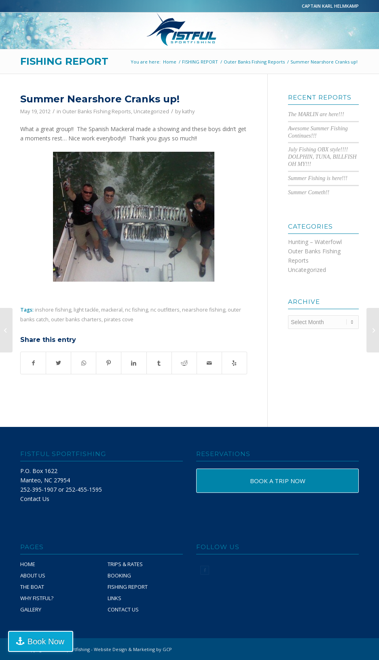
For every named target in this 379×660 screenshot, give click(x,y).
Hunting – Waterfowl (315, 242)
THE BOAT (32, 586)
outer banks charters (76, 319)
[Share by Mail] (209, 363)
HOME (27, 564)
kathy (188, 111)
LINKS (114, 598)
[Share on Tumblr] (159, 363)
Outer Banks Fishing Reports (96, 111)
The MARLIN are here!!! (316, 114)
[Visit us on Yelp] (234, 363)
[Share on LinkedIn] (133, 363)
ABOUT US (32, 575)
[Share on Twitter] (58, 363)
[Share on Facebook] (33, 363)
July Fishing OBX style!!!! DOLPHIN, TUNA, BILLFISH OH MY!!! (322, 156)
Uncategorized (151, 111)
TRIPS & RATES (125, 564)
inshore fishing (53, 309)
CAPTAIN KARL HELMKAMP (330, 6)
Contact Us (34, 499)
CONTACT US (123, 609)
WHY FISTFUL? (36, 598)
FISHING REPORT (64, 61)
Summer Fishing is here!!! (317, 178)
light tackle (86, 309)
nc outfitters (165, 309)
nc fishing (136, 309)
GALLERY (30, 609)
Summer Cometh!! (308, 192)
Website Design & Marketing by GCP (133, 649)
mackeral (112, 309)
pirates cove (118, 319)
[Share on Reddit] (184, 363)
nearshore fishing (203, 309)
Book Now (46, 641)
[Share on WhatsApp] (83, 363)
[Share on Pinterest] (108, 363)
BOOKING (119, 575)
